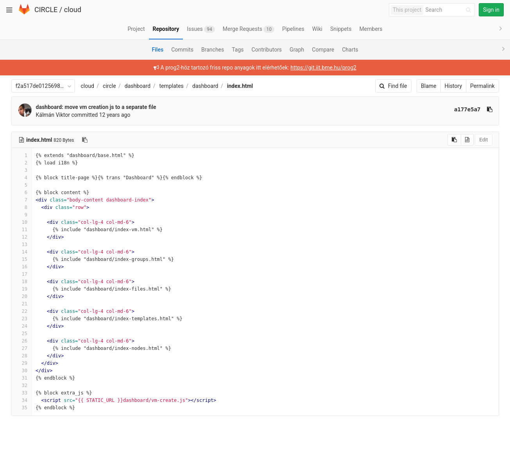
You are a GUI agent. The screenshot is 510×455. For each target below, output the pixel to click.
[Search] (449, 10)
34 (21, 400)
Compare (323, 49)
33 (21, 393)
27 (21, 348)
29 (21, 363)
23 (21, 318)
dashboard (137, 86)
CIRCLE (45, 9)
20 (21, 296)
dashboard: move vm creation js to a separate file (96, 107)
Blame (428, 86)
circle (109, 86)
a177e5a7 (467, 109)
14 (21, 252)
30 (21, 370)
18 (21, 281)
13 (21, 244)
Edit (483, 140)
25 (21, 333)
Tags (237, 49)
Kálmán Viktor (53, 115)
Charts (350, 49)
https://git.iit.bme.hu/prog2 (323, 67)
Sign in (491, 10)
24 (21, 326)
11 (21, 229)
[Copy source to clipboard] (454, 140)
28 (21, 356)
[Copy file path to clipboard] (84, 140)
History (453, 86)
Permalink (482, 86)
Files (157, 49)
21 (21, 304)
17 (21, 274)
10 (21, 222)
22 (21, 311)
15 (21, 259)
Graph (297, 49)
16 (21, 266)
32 (21, 385)
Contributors (267, 49)
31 (21, 378)
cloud (72, 9)
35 (21, 407)
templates (171, 86)
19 (21, 289)
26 (21, 341)
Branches (212, 49)
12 (21, 237)
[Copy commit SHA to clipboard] (489, 109)
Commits (182, 49)
